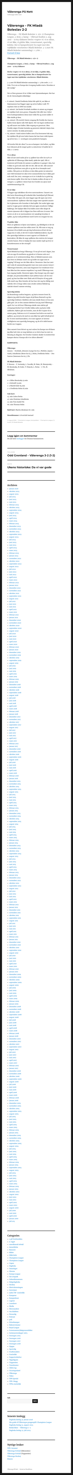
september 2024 (15, 510)
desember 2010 (15, 942)
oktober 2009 (14, 980)
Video (11, 1376)
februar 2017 (14, 744)
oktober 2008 (14, 1012)
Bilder (11, 1252)
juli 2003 (12, 1173)
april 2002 (13, 1202)
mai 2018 (12, 703)
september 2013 (15, 854)
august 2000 (14, 1208)
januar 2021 (13, 617)
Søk (8, 1398)
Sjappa (11, 1346)
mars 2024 (13, 521)
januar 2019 (13, 682)
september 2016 (15, 757)
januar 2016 (13, 778)
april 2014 (13, 835)
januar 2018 (13, 714)
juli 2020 (12, 634)
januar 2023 (13, 556)
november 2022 (15, 558)
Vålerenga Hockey (14, 1456)
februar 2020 (14, 647)
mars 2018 (13, 709)
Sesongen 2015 (15, 1336)
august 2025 (14, 494)
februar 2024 (14, 524)
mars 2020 (13, 644)
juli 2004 (12, 1149)
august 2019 (13, 663)
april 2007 (13, 1060)
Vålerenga (13, 1373)
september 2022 (15, 564)
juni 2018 (12, 701)
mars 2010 (13, 966)
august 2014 (13, 824)
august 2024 (14, 513)
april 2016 (13, 770)
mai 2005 (12, 1122)
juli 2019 (12, 666)
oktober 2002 (14, 1192)
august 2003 (13, 1170)
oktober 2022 (14, 561)
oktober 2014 (14, 819)
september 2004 (15, 1143)
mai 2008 (12, 1025)
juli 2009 (12, 988)
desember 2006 (15, 1071)
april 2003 (13, 1181)
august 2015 (13, 792)
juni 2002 (12, 1197)
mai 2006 (12, 1090)
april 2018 (13, 706)
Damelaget (13, 1269)
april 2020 (13, 642)
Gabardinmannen (16, 1279)
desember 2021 (15, 588)
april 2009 (13, 996)
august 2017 (13, 727)
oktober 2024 (14, 507)
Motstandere (14, 1309)
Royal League (14, 1328)
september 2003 (15, 1168)
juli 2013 (12, 859)
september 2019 (15, 660)
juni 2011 (12, 926)
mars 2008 (13, 1031)
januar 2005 (13, 1133)
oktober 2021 (14, 593)
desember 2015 (15, 781)
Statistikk (13, 1354)
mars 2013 (13, 870)
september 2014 (15, 821)
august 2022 (14, 566)
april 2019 (13, 674)
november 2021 (15, 591)
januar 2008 (13, 1036)
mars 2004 (13, 1159)
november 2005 (15, 1106)
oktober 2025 (14, 491)
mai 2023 (12, 545)
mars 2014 (13, 837)
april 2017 (12, 738)
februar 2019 (14, 679)
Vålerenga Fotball (14, 1451)
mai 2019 (12, 671)
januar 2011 (13, 939)
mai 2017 (12, 735)
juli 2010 (12, 956)
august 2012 (13, 888)
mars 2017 (13, 741)
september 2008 (15, 1015)
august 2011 (13, 921)
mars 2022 (13, 580)
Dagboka (12, 1266)
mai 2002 (12, 1200)
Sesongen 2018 (15, 1344)
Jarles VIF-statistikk (17, 1293)
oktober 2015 (14, 786)
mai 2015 (12, 800)
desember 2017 (14, 717)
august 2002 (14, 1194)
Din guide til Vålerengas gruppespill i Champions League (30, 1422)
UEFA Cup (13, 1368)
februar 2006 (14, 1098)
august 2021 (13, 599)
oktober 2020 (14, 625)
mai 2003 (12, 1178)
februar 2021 (14, 615)
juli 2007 (12, 1052)
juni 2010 (12, 958)
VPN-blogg (13, 1381)
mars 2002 (13, 1205)
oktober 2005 (14, 1108)
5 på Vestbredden (15, 1239)
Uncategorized (14, 1370)
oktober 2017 (14, 722)
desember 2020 (15, 620)
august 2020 (14, 631)
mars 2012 (13, 902)
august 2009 (14, 985)
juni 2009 (12, 990)
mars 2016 (13, 773)
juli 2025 (12, 497)
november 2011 (15, 913)
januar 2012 (13, 907)
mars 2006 (13, 1095)
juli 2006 (12, 1084)
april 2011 (12, 931)
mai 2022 (12, 574)
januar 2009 (13, 1004)
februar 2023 (14, 553)
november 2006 (15, 1074)
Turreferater (14, 1365)
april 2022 (13, 577)
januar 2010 (13, 972)
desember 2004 (15, 1135)
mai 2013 (12, 864)
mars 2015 (13, 805)
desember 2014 (15, 813)
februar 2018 (14, 711)
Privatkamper (14, 1322)
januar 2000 (13, 1219)
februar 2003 (14, 1186)
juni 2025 (12, 499)
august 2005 (14, 1114)
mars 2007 (13, 1063)
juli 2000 (12, 1210)
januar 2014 (13, 843)
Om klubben (13, 1311)
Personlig (12, 1314)
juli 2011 (12, 923)
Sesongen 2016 (15, 1338)
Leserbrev (13, 1303)
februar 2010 (14, 969)
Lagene (12, 1301)
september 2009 (15, 982)
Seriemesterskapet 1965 (18, 1333)
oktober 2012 (14, 883)
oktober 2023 (14, 532)
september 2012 (15, 886)
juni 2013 (12, 862)
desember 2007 (15, 1039)
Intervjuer (13, 1290)
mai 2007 (12, 1058)
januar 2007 (13, 1068)
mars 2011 (13, 934)
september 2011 (15, 918)
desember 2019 (15, 652)
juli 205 (12, 1221)
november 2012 (15, 880)
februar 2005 (14, 1130)
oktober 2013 (14, 851)
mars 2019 (13, 676)
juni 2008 (12, 1023)
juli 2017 (12, 730)
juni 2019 (12, 668)
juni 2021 (12, 604)
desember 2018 (15, 685)
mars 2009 (13, 998)
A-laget (12, 1242)
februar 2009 (14, 1001)
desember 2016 (15, 749)
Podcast (12, 1317)
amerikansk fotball (16, 1244)
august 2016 (13, 760)
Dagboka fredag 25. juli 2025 (20, 1430)
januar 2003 (13, 1189)
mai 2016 (12, 768)
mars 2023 (13, 550)
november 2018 (15, 687)
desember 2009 (15, 974)
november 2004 (15, 1138)
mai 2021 (12, 607)
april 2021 (13, 609)
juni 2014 (12, 829)
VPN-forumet (12, 1448)
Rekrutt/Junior (14, 1325)
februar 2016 (14, 776)
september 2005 (15, 1111)
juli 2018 (12, 698)
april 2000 (13, 1216)
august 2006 (14, 1082)
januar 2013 (13, 875)
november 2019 (15, 655)
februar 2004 (14, 1162)
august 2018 (13, 695)
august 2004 (14, 1146)
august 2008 (14, 1017)
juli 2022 (12, 569)
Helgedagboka (14, 1282)
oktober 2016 (14, 754)
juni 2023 (12, 542)
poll (10, 1320)
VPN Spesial (13, 1379)
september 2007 (15, 1047)
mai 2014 (12, 832)
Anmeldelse (13, 1247)
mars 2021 (13, 612)
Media (11, 1306)
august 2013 (13, 856)
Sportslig (12, 1349)
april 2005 (13, 1125)
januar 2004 (13, 1165)
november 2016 (15, 752)
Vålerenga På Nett (20, 11)
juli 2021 (12, 601)
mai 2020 (12, 639)
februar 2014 (14, 840)
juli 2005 (12, 1117)
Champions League (24, 420)
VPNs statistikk (15, 1384)
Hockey (12, 1285)
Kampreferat (35, 420)
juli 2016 (12, 762)
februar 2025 (14, 505)
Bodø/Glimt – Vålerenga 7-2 (20, 1428)
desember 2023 (15, 526)
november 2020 (15, 623)
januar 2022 (13, 585)
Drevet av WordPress (26, 1469)
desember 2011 (14, 910)
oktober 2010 (14, 947)
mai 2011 (12, 929)
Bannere (12, 1250)
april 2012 (13, 899)
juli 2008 (12, 1020)
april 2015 (13, 803)
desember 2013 (14, 846)
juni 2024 (12, 515)
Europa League (14, 1274)
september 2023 (15, 534)
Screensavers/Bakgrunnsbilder (20, 1330)
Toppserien (13, 1362)
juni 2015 (12, 797)
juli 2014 (12, 827)
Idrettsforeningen (16, 1287)
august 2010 (13, 953)
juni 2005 (12, 1119)
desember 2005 (15, 1103)
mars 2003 (13, 1184)
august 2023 (13, 537)
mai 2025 (12, 502)
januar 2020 (13, 650)
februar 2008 (14, 1033)
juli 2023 (12, 540)
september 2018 (15, 693)
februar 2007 (14, 1066)
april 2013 (12, 867)
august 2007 (13, 1049)
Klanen (10, 1459)
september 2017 (15, 725)
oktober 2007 (14, 1044)
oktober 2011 (14, 915)
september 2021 (15, 596)
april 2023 (13, 548)
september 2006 (15, 1079)
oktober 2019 (14, 658)
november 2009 (15, 977)
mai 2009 (12, 993)
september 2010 (15, 950)
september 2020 (15, 628)
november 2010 (15, 945)
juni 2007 (12, 1055)
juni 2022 (12, 572)
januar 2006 (13, 1100)
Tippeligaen (13, 1360)
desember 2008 (15, 1007)
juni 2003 (12, 1176)
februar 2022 (14, 583)
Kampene (12, 1295)
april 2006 (13, 1092)
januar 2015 (13, 811)
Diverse (12, 1271)
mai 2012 (12, 896)
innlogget (20, 439)
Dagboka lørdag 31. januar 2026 (21, 1420)
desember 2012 (15, 878)
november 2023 (15, 529)
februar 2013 (14, 872)
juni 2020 (12, 636)
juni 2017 (12, 733)
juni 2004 (12, 1151)
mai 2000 (12, 1213)
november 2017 (15, 719)
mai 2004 (12, 1154)
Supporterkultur (15, 1357)
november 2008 (15, 1009)
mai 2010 (12, 961)
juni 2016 (12, 765)
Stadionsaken (14, 1352)
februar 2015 (14, 808)
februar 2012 (14, 905)
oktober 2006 (14, 1076)
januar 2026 (13, 489)
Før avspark (13, 1277)
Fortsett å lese (13, 53)
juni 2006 (12, 1087)
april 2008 (13, 1028)
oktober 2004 (14, 1141)
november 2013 (15, 848)
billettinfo (13, 1255)
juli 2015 (12, 795)
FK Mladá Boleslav (17, 422)
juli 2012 (12, 891)
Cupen (11, 1263)
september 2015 (15, 789)
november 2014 (15, 816)
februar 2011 (13, 937)
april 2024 (13, 518)
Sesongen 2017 (14, 1341)
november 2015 (15, 784)
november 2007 (15, 1041)
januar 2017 (13, 746)
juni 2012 (12, 894)
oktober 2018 (14, 690)
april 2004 (13, 1157)
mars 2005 (13, 1127)
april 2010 (13, 964)
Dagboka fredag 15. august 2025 (21, 1425)
